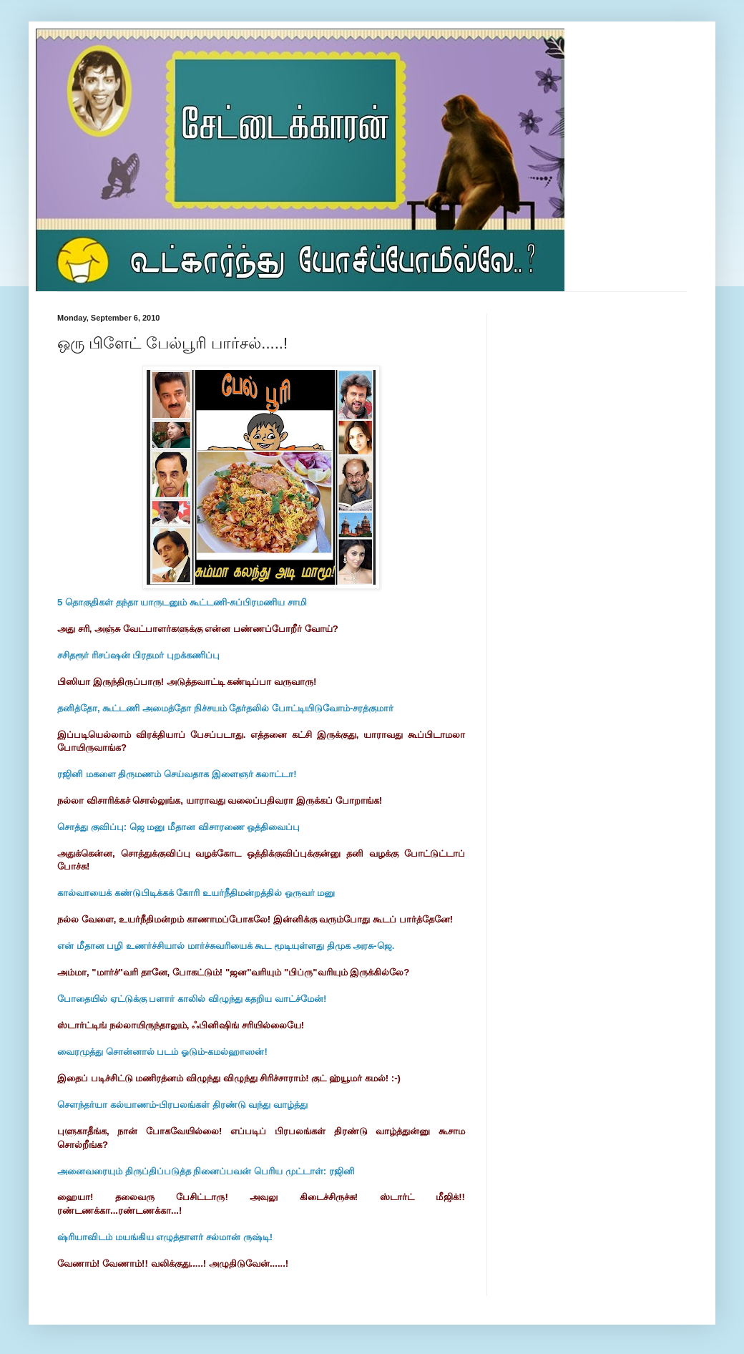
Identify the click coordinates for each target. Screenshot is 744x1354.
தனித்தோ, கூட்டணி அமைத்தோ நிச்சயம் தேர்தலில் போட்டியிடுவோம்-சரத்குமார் (225, 708)
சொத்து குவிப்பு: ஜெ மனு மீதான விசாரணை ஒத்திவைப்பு (178, 827)
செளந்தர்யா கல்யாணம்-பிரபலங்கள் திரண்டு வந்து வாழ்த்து (182, 1104)
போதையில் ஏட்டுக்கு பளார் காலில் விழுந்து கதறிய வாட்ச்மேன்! (191, 998)
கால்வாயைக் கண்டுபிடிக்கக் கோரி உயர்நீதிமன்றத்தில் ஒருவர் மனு (196, 892)
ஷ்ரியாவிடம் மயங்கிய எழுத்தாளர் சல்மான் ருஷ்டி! (165, 1237)
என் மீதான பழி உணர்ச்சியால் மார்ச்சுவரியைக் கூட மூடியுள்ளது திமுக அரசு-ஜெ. (225, 945)
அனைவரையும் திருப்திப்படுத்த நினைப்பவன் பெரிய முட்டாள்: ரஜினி (206, 1171)
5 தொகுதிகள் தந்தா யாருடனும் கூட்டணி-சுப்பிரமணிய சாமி (182, 602)
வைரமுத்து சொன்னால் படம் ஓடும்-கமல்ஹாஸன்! (162, 1051)
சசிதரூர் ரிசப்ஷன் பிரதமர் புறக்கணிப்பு (138, 655)
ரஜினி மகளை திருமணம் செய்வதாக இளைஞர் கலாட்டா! (177, 774)
